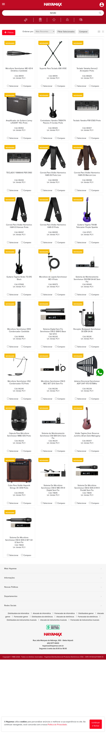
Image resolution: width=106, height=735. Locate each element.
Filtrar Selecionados (66, 31)
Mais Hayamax (53, 568)
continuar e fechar (96, 724)
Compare (27, 86)
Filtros (9, 32)
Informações (53, 578)
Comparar (83, 31)
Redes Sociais (53, 605)
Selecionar (13, 86)
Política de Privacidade (57, 724)
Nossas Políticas (53, 587)
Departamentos (53, 596)
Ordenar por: (28, 31)
